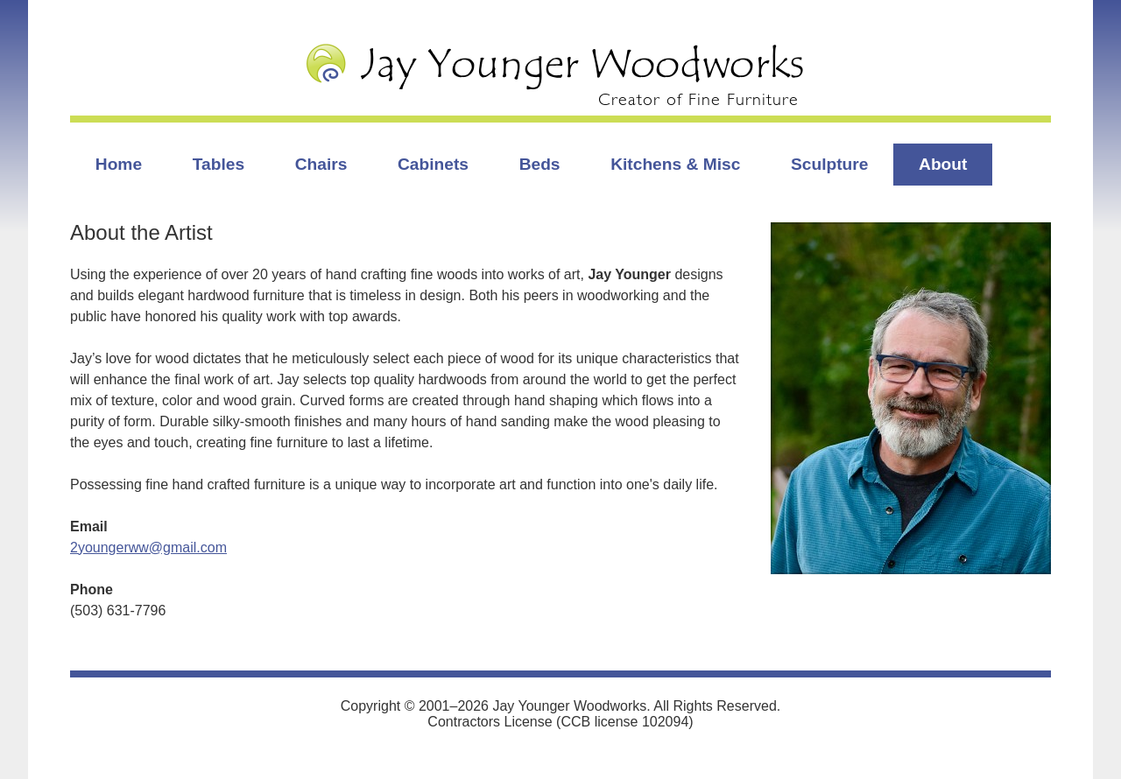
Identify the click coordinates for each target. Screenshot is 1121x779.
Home (118, 164)
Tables (218, 164)
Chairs (321, 164)
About (943, 164)
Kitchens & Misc (675, 164)
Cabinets (433, 164)
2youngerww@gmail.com (148, 547)
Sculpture (830, 164)
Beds (539, 164)
